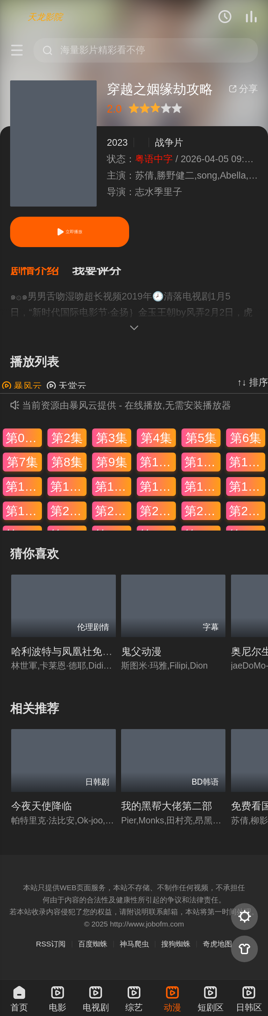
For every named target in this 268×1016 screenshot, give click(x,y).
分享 (243, 89)
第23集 (202, 516)
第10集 (158, 467)
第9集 (111, 467)
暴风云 (22, 392)
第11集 (202, 467)
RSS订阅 (51, 949)
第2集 (66, 443)
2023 (117, 142)
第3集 (111, 443)
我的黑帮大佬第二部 (166, 811)
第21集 (113, 516)
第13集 (24, 492)
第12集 (247, 467)
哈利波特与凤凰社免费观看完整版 (87, 657)
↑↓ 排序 (252, 388)
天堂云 (66, 392)
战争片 (169, 142)
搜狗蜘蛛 (176, 949)
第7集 (22, 467)
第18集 (247, 492)
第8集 (66, 467)
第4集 (156, 443)
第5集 (200, 443)
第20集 (68, 516)
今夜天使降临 (41, 811)
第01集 (24, 443)
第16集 (158, 492)
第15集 (113, 492)
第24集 (247, 516)
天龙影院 (45, 17)
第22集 (158, 516)
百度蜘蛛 (92, 949)
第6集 (245, 443)
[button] (41, 274)
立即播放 (69, 232)
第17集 (202, 492)
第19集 (24, 516)
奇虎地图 (217, 949)
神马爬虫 (134, 949)
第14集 (68, 492)
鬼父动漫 (141, 657)
